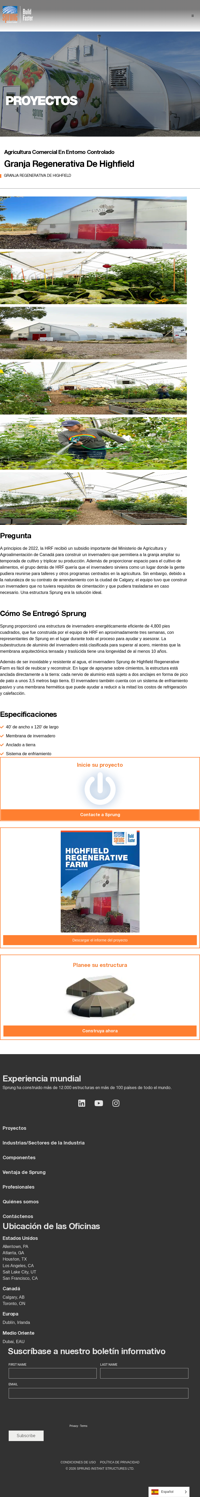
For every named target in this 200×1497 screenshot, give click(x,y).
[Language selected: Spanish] (168, 1492)
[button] (192, 15)
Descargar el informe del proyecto (99, 940)
